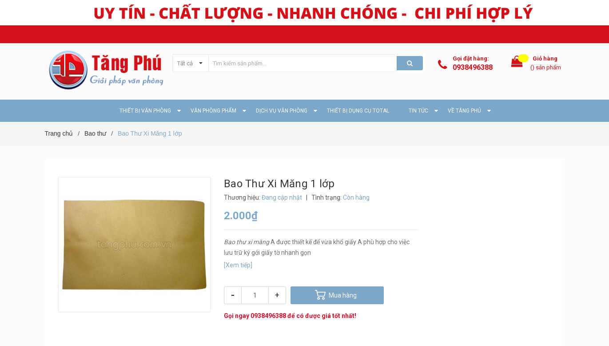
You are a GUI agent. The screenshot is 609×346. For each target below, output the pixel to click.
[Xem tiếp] (238, 265)
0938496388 (473, 67)
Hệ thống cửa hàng (540, 34)
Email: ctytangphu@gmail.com (169, 34)
